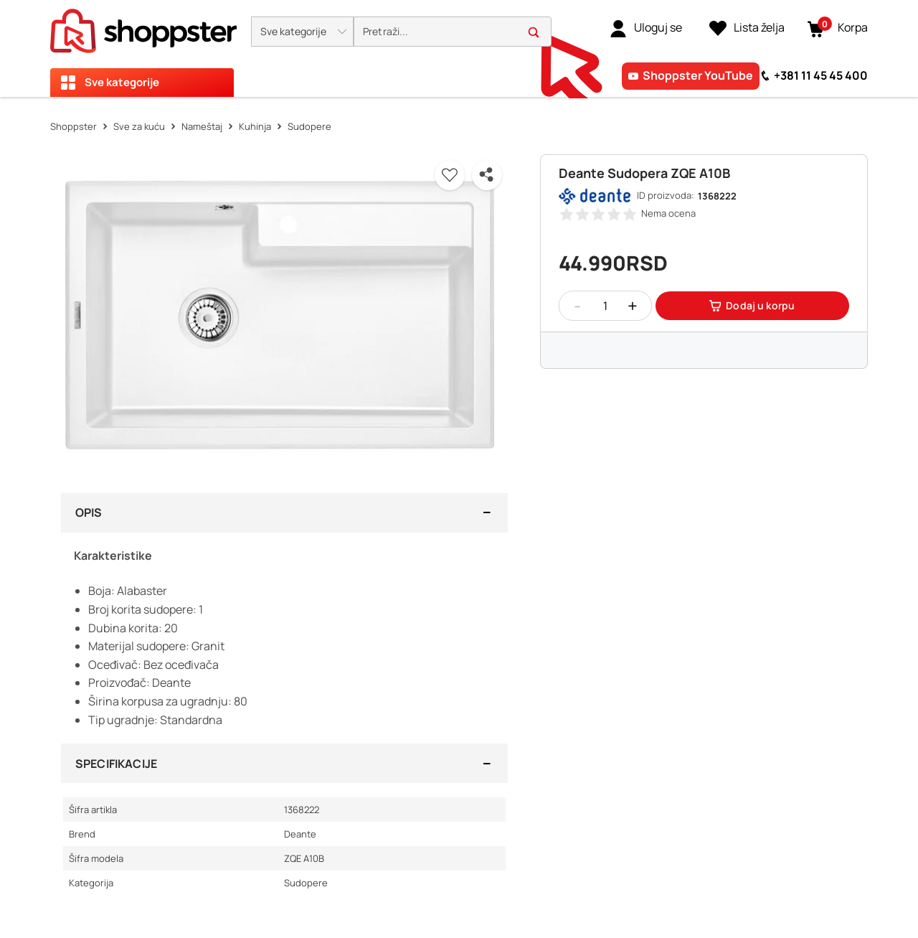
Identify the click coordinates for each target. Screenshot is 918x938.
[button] (302, 32)
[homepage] (143, 26)
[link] (646, 28)
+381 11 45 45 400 (821, 75)
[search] (452, 32)
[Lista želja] (747, 28)
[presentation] (459, 48)
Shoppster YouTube (698, 75)
